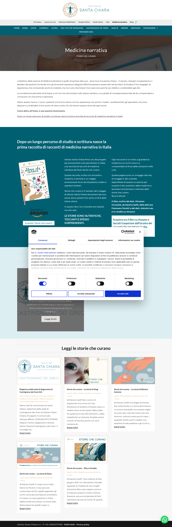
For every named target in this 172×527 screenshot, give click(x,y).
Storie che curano (41, 401)
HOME (16, 28)
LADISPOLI (43, 28)
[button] (164, 519)
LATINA (54, 28)
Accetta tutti (122, 294)
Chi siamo (37, 22)
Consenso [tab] (42, 240)
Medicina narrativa (119, 22)
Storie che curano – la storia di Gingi (82, 389)
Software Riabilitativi (67, 22)
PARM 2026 (69, 524)
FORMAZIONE (149, 28)
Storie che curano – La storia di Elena (36, 473)
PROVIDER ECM (86, 32)
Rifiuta (49, 294)
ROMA (25, 28)
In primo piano (33, 399)
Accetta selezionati (86, 294)
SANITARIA (135, 28)
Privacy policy (84, 524)
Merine (22, 401)
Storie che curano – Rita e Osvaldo (82, 468)
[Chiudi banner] (140, 232)
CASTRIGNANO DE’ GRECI (97, 28)
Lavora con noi (50, 22)
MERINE (124, 28)
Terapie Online (84, 22)
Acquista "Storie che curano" (39, 223)
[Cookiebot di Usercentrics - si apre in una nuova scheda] (123, 232)
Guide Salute (98, 22)
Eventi (50, 396)
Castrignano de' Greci (39, 396)
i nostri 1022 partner (46, 253)
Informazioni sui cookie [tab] (129, 240)
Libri (107, 22)
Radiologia (30, 401)
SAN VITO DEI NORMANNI (72, 28)
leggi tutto (25, 433)
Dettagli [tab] (71, 240)
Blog (132, 22)
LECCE (33, 28)
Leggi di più (50, 319)
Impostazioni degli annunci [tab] (100, 240)
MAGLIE (114, 28)
